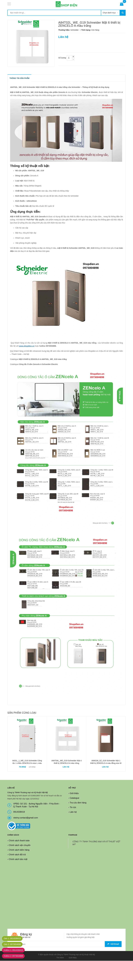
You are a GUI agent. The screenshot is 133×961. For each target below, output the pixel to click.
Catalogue (74, 798)
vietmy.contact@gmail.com (25, 818)
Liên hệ (73, 812)
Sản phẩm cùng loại (21, 712)
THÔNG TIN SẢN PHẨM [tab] (19, 78)
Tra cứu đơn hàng (78, 803)
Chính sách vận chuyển (19, 845)
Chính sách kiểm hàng (19, 850)
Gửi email (113, 944)
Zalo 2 (13, 944)
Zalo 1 (13, 938)
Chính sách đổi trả (17, 855)
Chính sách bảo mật (18, 859)
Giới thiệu (74, 793)
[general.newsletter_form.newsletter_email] (66, 944)
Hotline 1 (14, 950)
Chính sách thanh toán (19, 841)
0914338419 (19, 812)
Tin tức (73, 807)
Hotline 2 (14, 956)
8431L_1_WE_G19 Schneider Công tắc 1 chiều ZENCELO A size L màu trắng (27, 763)
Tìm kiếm (60, 958)
